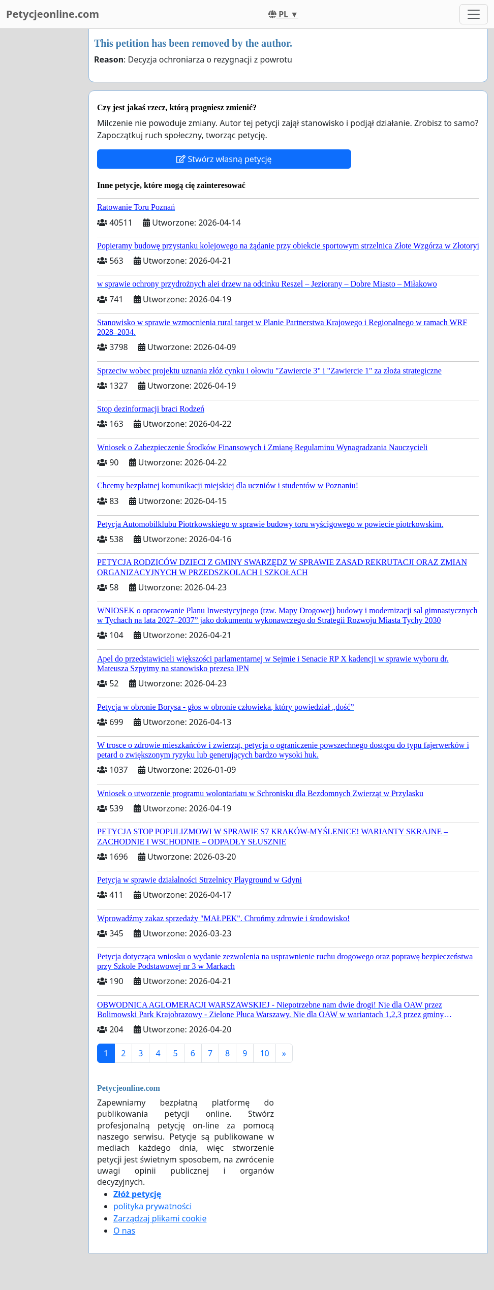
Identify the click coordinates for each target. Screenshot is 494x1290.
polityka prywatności (152, 1206)
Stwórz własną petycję (223, 159)
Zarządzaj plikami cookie (159, 1218)
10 (264, 1053)
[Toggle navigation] (473, 14)
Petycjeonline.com (52, 14)
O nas (124, 1230)
